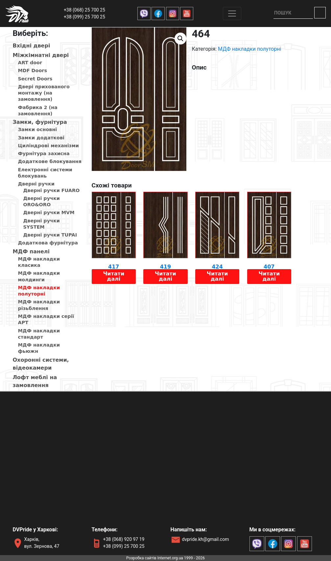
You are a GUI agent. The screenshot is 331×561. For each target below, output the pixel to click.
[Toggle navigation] (232, 13)
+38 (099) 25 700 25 (84, 16)
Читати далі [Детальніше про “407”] (269, 276)
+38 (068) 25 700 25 (84, 10)
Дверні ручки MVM (49, 212)
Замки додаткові (41, 137)
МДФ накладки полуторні (249, 49)
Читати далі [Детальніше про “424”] (217, 276)
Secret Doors (35, 78)
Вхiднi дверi (31, 45)
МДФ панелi (31, 251)
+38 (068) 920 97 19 (124, 539)
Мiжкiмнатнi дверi (41, 55)
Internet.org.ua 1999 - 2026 (181, 558)
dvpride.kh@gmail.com (205, 539)
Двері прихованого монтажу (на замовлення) (44, 93)
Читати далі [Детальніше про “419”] (165, 276)
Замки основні (37, 129)
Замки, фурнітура (40, 122)
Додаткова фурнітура (48, 242)
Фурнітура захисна (44, 153)
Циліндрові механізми (48, 145)
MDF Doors (32, 70)
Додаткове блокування (50, 161)
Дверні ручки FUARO (51, 190)
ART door (30, 62)
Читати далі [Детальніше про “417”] (113, 276)
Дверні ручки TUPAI (50, 235)
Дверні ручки (36, 183)
